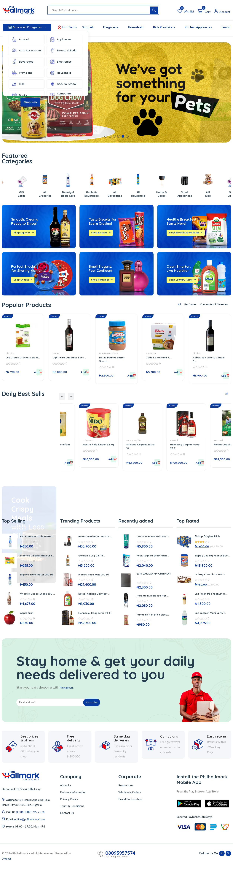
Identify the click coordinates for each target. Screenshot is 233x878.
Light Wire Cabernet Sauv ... (67, 357)
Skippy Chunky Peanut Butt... (210, 557)
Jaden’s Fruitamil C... (160, 356)
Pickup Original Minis (209, 537)
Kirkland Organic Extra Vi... (166, 445)
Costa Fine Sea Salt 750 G (154, 538)
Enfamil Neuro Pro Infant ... (79, 445)
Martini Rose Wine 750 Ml (94, 578)
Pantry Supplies (161, 439)
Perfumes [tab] (184, 304)
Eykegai (7, 870)
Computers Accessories (61, 95)
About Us (65, 797)
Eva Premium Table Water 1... (33, 538)
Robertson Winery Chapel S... (206, 357)
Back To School (63, 84)
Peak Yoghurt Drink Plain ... (155, 559)
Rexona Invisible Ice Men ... (154, 601)
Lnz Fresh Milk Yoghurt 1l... (211, 597)
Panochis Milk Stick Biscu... (150, 622)
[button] (105, 136)
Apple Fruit (28, 621)
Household (60, 73)
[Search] (154, 10)
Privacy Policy (69, 811)
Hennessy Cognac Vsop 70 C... (210, 445)
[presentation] (64, 395)
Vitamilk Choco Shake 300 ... (36, 601)
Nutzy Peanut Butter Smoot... (114, 357)
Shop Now (30, 102)
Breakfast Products (108, 351)
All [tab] (170, 304)
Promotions (125, 797)
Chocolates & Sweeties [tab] (211, 304)
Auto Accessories (26, 50)
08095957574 (120, 865)
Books (19, 95)
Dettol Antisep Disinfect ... (95, 599)
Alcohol (20, 39)
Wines (55, 351)
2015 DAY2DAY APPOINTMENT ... (148, 580)
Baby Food (151, 351)
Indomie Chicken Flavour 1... (37, 559)
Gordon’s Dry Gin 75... (94, 558)
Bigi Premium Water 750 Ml (38, 580)
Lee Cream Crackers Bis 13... (23, 357)
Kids (18, 84)
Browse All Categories (27, 27)
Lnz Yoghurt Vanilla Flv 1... (211, 618)
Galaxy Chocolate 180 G (212, 577)
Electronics (60, 61)
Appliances (60, 39)
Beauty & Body (63, 50)
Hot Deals (69, 27)
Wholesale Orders (129, 804)
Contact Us (67, 825)
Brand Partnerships (130, 811)
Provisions (22, 73)
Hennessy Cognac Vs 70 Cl (95, 620)
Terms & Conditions (72, 818)
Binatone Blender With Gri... (94, 538)
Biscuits (10, 351)
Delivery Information (73, 804)
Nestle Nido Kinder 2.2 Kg (125, 445)
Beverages (22, 61)
